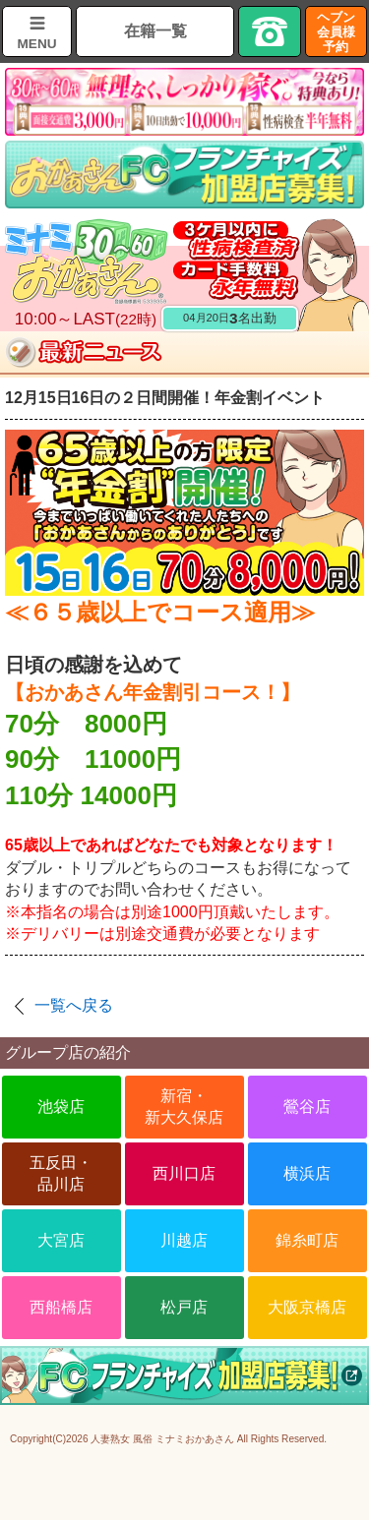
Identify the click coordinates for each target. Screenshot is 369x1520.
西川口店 (184, 1173)
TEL (269, 31)
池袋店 (61, 1106)
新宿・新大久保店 (184, 1106)
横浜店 (307, 1173)
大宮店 (61, 1240)
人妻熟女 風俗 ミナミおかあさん (162, 1438)
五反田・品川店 (61, 1173)
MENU (36, 43)
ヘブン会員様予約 (336, 32)
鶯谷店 (307, 1106)
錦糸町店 (307, 1240)
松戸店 (184, 1307)
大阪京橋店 (307, 1307)
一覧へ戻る (73, 1005)
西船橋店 (61, 1307)
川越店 (184, 1240)
